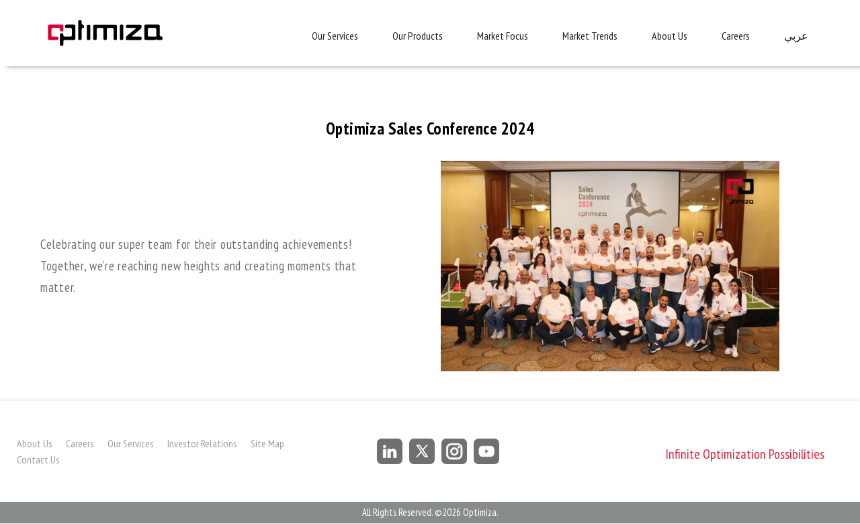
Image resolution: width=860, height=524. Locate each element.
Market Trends (589, 35)
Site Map (267, 443)
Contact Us (38, 459)
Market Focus (502, 35)
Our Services (335, 35)
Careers (736, 35)
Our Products (417, 35)
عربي (796, 36)
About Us (669, 35)
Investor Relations (202, 443)
